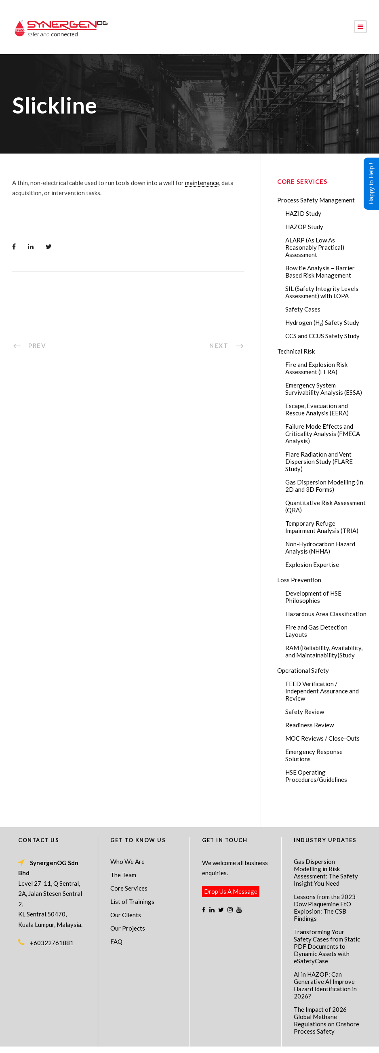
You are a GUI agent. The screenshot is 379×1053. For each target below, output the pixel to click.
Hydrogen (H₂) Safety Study (322, 322)
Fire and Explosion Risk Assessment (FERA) (316, 368)
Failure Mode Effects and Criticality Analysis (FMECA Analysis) (322, 433)
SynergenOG (185, 1033)
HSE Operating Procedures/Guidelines (316, 776)
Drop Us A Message (230, 869)
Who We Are (127, 839)
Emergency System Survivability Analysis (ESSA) (323, 388)
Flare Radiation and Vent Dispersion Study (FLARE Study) (319, 461)
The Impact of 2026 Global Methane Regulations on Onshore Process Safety (326, 998)
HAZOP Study (304, 226)
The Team (123, 853)
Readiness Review (309, 725)
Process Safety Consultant (190, 1041)
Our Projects (127, 906)
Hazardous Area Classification (325, 613)
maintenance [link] (202, 182)
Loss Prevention (299, 579)
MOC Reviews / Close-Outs (322, 738)
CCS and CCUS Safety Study (322, 335)
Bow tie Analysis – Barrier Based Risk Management (320, 271)
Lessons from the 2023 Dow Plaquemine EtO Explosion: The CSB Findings (325, 885)
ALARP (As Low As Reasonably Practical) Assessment (314, 247)
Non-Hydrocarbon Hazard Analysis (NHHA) (320, 547)
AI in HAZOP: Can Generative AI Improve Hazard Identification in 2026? (325, 963)
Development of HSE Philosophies (313, 597)
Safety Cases (302, 309)
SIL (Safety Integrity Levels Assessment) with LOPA (321, 292)
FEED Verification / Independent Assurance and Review (322, 691)
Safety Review (304, 711)
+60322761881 (52, 921)
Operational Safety (303, 670)
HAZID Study (303, 213)
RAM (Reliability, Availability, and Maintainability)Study (323, 651)
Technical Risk (296, 351)
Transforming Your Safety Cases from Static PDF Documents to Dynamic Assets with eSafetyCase (327, 924)
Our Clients (125, 893)
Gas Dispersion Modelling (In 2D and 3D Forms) (324, 485)
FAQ (116, 919)
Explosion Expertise (312, 564)
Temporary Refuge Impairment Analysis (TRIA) (321, 527)
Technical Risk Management (254, 1041)
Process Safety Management (316, 200)
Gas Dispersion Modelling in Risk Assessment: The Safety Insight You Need (326, 850)
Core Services (128, 866)
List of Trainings (132, 879)
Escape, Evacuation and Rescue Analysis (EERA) (317, 409)
